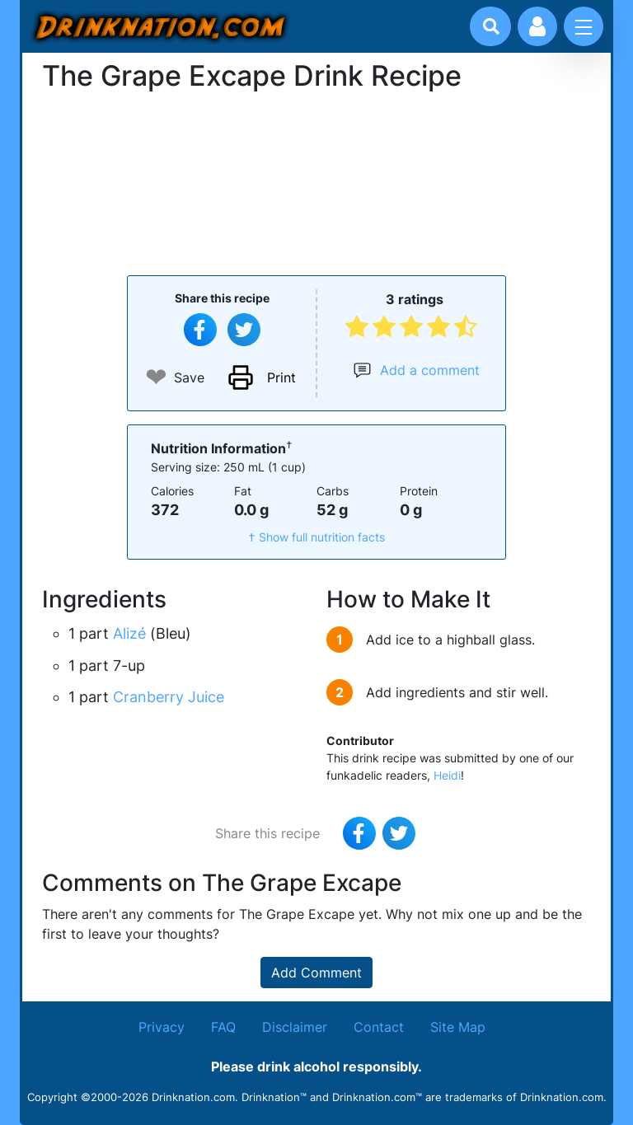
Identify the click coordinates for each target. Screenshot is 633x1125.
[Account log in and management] (537, 26)
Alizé (129, 633)
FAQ (223, 1027)
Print (281, 377)
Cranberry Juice (168, 696)
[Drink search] (491, 26)
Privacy (161, 1027)
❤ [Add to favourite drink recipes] (156, 377)
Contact (379, 1027)
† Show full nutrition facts (316, 537)
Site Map (457, 1027)
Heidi (447, 775)
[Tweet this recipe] (243, 329)
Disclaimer (294, 1027)
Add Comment (316, 972)
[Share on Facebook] (200, 329)
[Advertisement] (316, 181)
